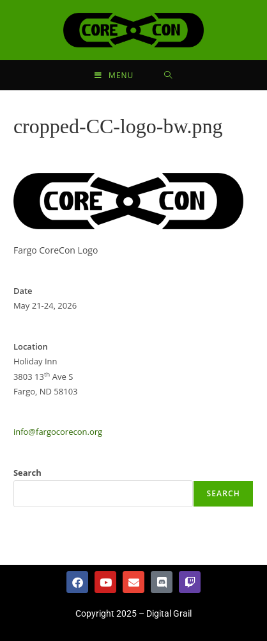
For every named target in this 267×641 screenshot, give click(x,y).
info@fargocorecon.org (57, 431)
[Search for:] (168, 75)
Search (27, 472)
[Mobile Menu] (114, 75)
